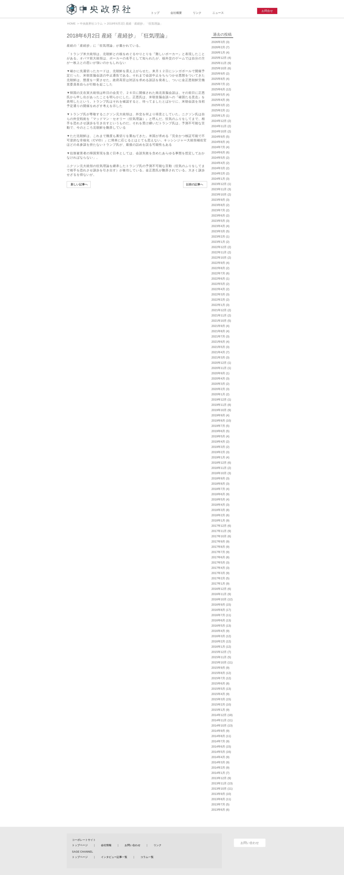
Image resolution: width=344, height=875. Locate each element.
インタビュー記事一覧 (114, 857)
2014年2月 (218, 767)
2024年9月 (218, 136)
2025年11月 (219, 63)
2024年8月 (218, 141)
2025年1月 (218, 115)
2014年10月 (219, 725)
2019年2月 (218, 452)
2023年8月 (218, 205)
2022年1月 (218, 304)
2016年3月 (218, 636)
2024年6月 (218, 152)
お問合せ (267, 10)
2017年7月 (218, 552)
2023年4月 (218, 226)
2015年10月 (219, 662)
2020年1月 (218, 394)
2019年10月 (219, 410)
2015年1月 (218, 709)
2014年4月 (218, 757)
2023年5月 (218, 220)
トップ (155, 12)
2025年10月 (219, 68)
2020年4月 (218, 378)
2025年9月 (218, 73)
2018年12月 (219, 462)
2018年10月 (219, 473)
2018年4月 (218, 504)
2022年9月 (218, 262)
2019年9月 (218, 415)
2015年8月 (218, 673)
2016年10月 (219, 599)
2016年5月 (218, 625)
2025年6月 (218, 89)
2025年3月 (218, 105)
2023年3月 (218, 231)
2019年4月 (218, 441)
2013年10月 (219, 788)
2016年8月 (218, 609)
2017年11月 (219, 531)
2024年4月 (218, 163)
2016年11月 (219, 594)
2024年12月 (219, 120)
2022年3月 (218, 294)
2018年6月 (218, 494)
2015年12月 (219, 652)
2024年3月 (218, 168)
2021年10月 (219, 320)
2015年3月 (218, 699)
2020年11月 (219, 368)
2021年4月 (218, 352)
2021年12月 (219, 310)
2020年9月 (218, 373)
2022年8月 (218, 268)
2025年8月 (218, 78)
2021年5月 (218, 347)
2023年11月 (219, 189)
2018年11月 (219, 467)
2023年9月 (218, 199)
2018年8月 (218, 483)
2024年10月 (219, 131)
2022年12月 (219, 247)
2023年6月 (218, 215)
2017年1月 (218, 583)
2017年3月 (218, 573)
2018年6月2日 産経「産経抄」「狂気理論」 (135, 23)
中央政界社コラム (91, 23)
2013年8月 (218, 799)
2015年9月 (218, 667)
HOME (71, 23)
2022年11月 (219, 252)
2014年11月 (219, 720)
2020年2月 (218, 389)
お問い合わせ (132, 845)
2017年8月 (218, 546)
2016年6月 (218, 620)
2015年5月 (218, 688)
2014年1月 (218, 772)
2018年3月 (218, 510)
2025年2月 (218, 110)
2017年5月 (218, 562)
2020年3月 (218, 383)
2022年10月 (219, 257)
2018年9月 (218, 478)
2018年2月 (218, 515)
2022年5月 (218, 283)
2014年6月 (218, 746)
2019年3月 (218, 446)
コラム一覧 (147, 857)
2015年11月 (219, 657)
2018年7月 (218, 489)
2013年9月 (218, 793)
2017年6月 (218, 557)
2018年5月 (218, 499)
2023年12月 (219, 184)
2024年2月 (218, 173)
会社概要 (176, 12)
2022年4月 (218, 289)
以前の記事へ (194, 184)
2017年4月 (218, 567)
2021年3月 (218, 357)
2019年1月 (218, 457)
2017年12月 (219, 525)
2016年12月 (219, 588)
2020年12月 (219, 362)
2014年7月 (218, 741)
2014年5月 (218, 751)
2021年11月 (219, 315)
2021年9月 (218, 326)
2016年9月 (218, 604)
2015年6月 (218, 683)
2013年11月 (219, 783)
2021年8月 (218, 331)
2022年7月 (218, 273)
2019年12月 (219, 399)
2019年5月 (218, 436)
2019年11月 (219, 404)
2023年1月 (218, 241)
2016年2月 (218, 641)
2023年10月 (219, 194)
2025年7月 (218, 84)
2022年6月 (218, 278)
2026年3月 (218, 42)
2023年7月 (218, 210)
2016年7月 (218, 615)
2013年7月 (218, 804)
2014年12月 (219, 715)
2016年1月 (218, 646)
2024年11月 (219, 126)
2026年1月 (218, 52)
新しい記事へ (79, 184)
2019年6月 (218, 431)
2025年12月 (219, 57)
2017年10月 (219, 536)
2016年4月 (218, 630)
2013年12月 (219, 778)
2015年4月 (218, 694)
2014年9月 (218, 730)
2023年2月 (218, 236)
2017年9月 (218, 541)
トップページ (80, 845)
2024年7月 (218, 147)
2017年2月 (218, 578)
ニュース (218, 12)
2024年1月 (218, 178)
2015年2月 (218, 704)
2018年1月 (218, 520)
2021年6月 (218, 341)
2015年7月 (218, 678)
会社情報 (106, 845)
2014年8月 (218, 736)
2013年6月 (218, 809)
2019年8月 (218, 420)
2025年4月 (218, 99)
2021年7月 (218, 336)
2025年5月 (218, 94)
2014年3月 (218, 762)
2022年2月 (218, 299)
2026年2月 (218, 47)
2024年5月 (218, 157)
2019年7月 (218, 425)
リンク (197, 12)
